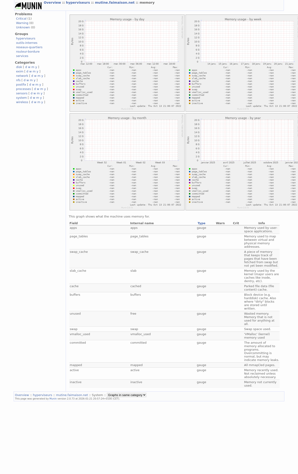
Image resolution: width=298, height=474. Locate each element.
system (21, 97)
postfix (21, 84)
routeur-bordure (28, 51)
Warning (22, 23)
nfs (18, 80)
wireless (22, 102)
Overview (53, 2)
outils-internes (27, 43)
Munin (53, 398)
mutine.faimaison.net (115, 2)
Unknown (23, 27)
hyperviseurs (78, 2)
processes (23, 89)
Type (201, 223)
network (22, 76)
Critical (21, 18)
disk (19, 67)
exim (20, 71)
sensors (22, 93)
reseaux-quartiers (29, 47)
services (22, 56)
